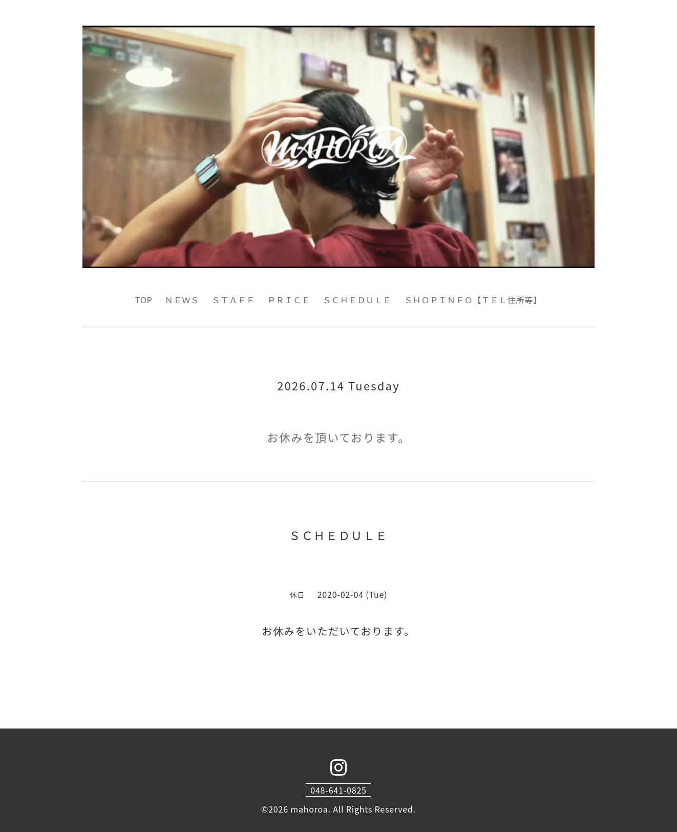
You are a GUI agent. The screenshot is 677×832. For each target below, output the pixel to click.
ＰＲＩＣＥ (288, 300)
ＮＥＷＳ (182, 300)
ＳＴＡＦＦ (233, 300)
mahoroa (309, 809)
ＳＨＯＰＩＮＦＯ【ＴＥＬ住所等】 (473, 300)
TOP (144, 300)
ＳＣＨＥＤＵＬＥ (357, 300)
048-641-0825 (338, 790)
